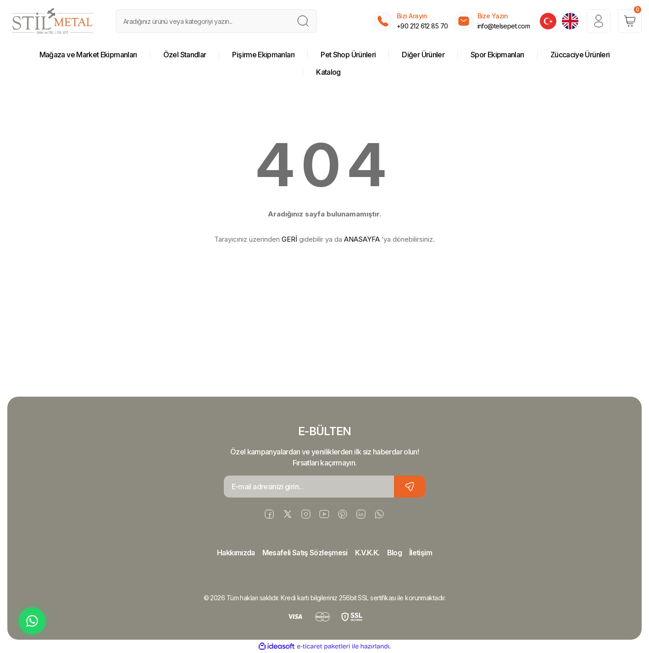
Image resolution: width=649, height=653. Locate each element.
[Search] (216, 21)
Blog (394, 552)
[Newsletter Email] (325, 487)
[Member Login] (598, 21)
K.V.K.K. (367, 552)
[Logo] (52, 21)
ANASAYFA (362, 239)
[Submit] (409, 487)
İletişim (420, 552)
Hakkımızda (236, 552)
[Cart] (630, 21)
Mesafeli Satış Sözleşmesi (305, 552)
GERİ (289, 239)
